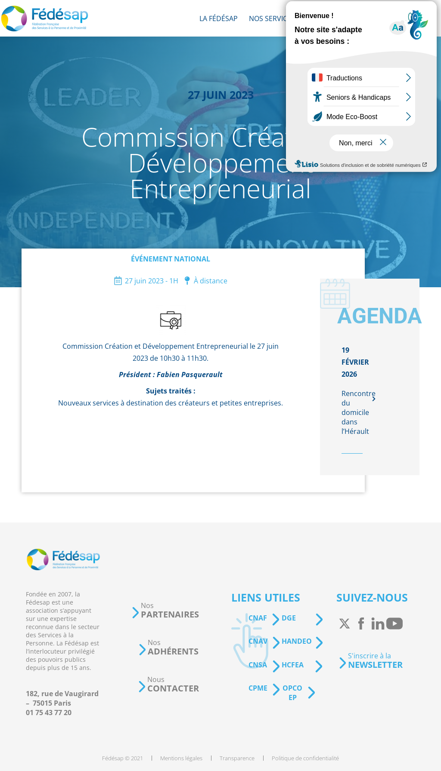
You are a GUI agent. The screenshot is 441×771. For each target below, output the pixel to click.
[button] (165, 610)
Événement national (170, 259)
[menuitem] (218, 18)
